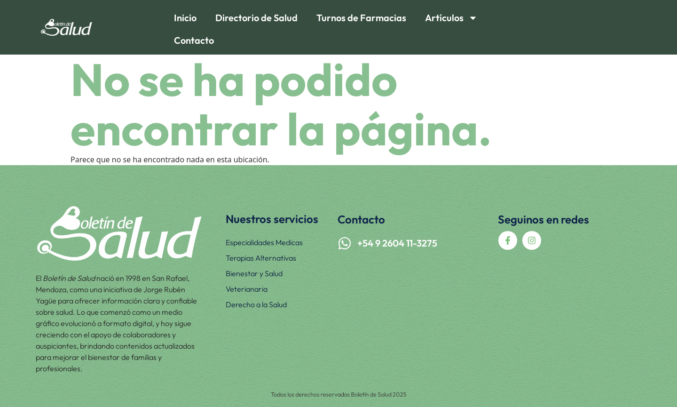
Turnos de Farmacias (361, 18)
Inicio (185, 18)
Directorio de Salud (256, 18)
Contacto (194, 40)
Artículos (451, 17)
